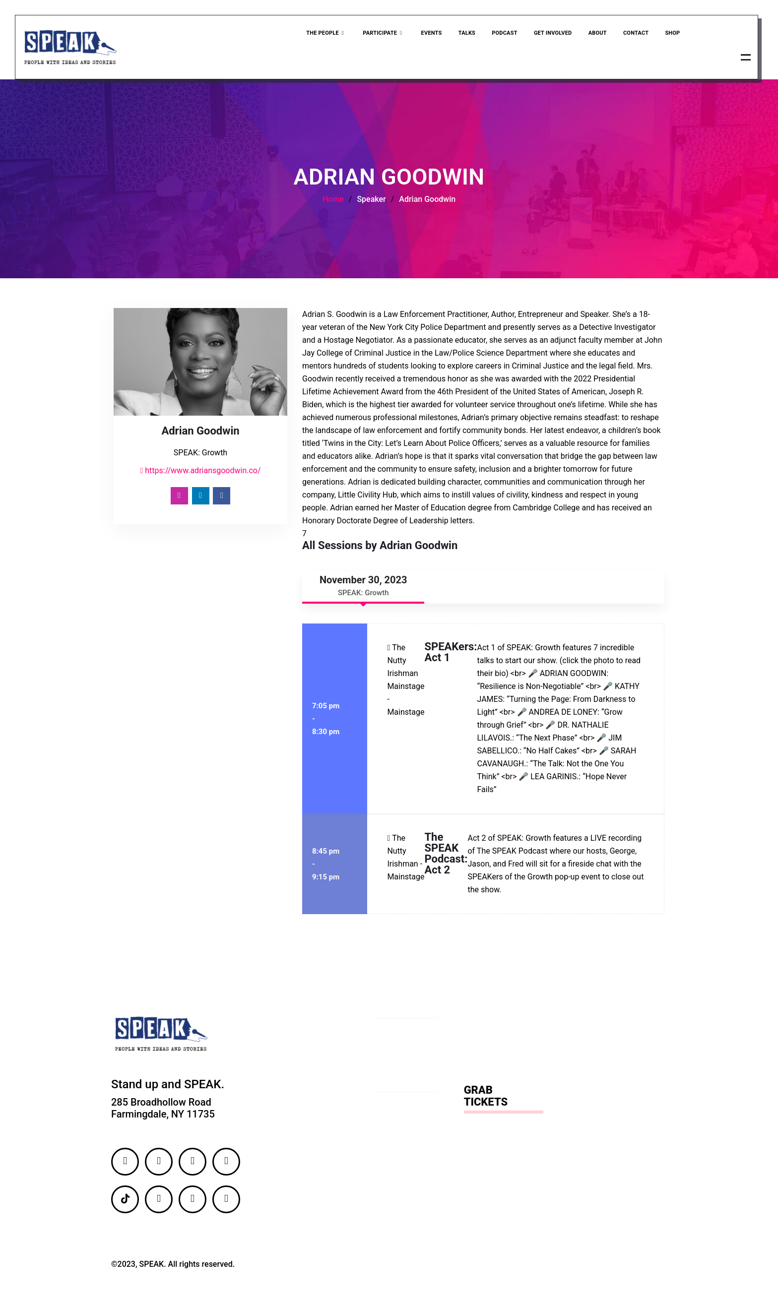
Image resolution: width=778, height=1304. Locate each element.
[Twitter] (192, 1164)
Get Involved (550, 34)
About (595, 34)
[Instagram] (179, 497)
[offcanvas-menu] (745, 58)
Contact (634, 34)
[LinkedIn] (200, 497)
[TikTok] (125, 1201)
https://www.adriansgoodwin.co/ (200, 472)
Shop (671, 34)
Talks (463, 34)
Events (428, 34)
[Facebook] (221, 497)
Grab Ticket (673, 57)
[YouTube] (192, 1201)
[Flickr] (159, 1201)
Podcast (502, 34)
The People (322, 34)
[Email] (226, 1201)
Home (333, 201)
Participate (379, 34)
